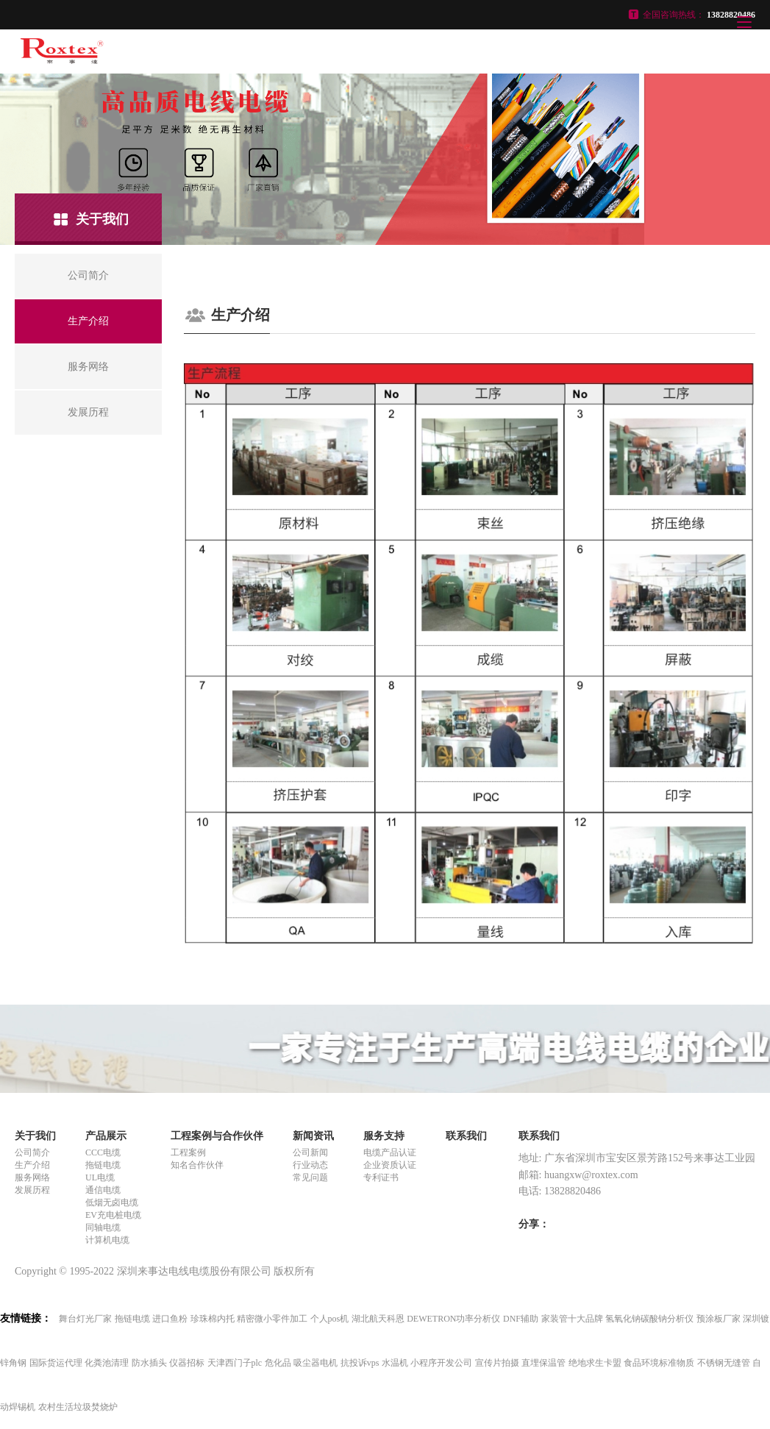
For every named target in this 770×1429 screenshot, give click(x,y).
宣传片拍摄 (497, 1363)
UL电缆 (100, 1177)
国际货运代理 (55, 1363)
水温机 (395, 1363)
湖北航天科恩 (378, 1319)
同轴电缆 (103, 1227)
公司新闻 (310, 1152)
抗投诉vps (360, 1363)
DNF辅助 (520, 1319)
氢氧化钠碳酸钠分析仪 (649, 1319)
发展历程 (32, 1190)
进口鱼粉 (170, 1319)
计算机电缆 (107, 1240)
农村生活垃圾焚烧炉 (78, 1407)
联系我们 (466, 1135)
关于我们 (35, 1135)
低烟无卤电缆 (111, 1202)
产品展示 (105, 1135)
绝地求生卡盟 (594, 1363)
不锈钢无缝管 (723, 1363)
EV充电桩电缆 (113, 1215)
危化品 (278, 1363)
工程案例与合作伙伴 (217, 1135)
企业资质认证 (389, 1165)
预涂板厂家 (718, 1319)
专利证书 (381, 1177)
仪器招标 (186, 1363)
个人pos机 (329, 1319)
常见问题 (310, 1177)
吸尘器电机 (315, 1363)
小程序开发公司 (441, 1363)
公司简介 (32, 1152)
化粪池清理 (107, 1363)
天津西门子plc (235, 1363)
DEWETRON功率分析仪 (453, 1319)
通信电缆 (103, 1190)
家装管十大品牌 (572, 1319)
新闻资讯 (313, 1135)
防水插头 (149, 1363)
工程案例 (188, 1152)
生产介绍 (32, 1165)
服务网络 (32, 1177)
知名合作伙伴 (197, 1165)
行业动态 (310, 1165)
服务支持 (383, 1135)
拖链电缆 (103, 1165)
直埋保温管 (543, 1363)
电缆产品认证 (389, 1152)
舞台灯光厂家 (85, 1319)
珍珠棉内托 (212, 1319)
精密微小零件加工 (272, 1319)
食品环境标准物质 (659, 1363)
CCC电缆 (103, 1152)
